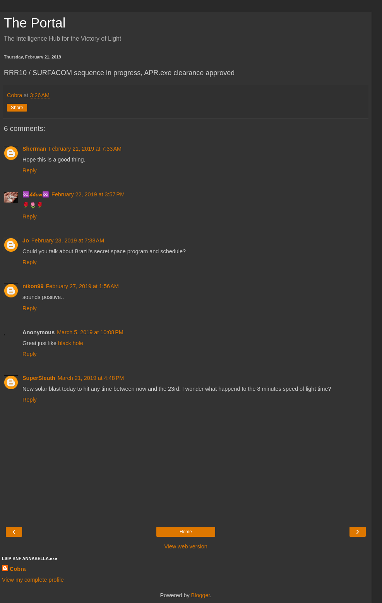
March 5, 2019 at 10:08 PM (90, 332)
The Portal (34, 22)
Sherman (34, 149)
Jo (25, 240)
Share (17, 107)
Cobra (18, 569)
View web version (185, 546)
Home (186, 531)
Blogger (200, 595)
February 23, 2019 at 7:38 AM (67, 240)
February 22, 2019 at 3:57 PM (88, 194)
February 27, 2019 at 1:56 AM (82, 286)
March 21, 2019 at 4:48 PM (91, 378)
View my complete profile (33, 580)
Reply (29, 170)
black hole (70, 343)
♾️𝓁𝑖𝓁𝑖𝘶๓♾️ (35, 194)
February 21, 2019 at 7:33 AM (85, 149)
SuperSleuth (38, 378)
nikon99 (32, 286)
